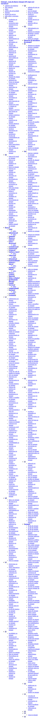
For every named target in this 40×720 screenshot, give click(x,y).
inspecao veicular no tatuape (33, 608)
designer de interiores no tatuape (13, 539)
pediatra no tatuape (34, 281)
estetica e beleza (12, 268)
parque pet (31, 624)
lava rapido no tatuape (32, 107)
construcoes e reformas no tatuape (13, 432)
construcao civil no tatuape (14, 428)
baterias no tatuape (12, 169)
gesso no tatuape (33, 12)
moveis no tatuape (33, 222)
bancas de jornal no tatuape (14, 157)
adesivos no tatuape (12, 36)
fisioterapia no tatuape (13, 650)
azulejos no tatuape (12, 152)
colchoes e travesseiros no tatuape (13, 402)
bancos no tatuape (12, 161)
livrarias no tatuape (31, 119)
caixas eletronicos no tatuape (13, 319)
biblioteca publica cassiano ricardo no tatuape (33, 541)
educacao (12, 255)
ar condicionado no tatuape (14, 91)
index (6, 9)
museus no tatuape (33, 231)
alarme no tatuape (12, 69)
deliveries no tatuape (13, 514)
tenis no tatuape (33, 496)
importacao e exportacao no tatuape (32, 62)
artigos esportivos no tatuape (13, 120)
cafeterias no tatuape (13, 315)
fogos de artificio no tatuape (14, 660)
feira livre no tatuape (32, 597)
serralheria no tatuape (32, 434)
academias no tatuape (13, 20)
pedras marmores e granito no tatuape (34, 284)
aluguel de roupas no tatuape (14, 77)
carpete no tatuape (12, 343)
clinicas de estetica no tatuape (12, 388)
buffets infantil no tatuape (13, 225)
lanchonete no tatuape (32, 91)
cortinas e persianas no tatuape (13, 465)
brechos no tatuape (12, 204)
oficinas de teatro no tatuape (33, 252)
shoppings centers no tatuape (33, 438)
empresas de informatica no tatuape (13, 583)
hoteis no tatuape (33, 38)
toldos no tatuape (33, 514)
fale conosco (9, 7)
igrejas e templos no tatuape (33, 48)
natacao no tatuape (34, 234)
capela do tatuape (33, 546)
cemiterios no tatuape (13, 369)
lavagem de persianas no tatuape (32, 99)
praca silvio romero (31, 630)
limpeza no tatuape (34, 116)
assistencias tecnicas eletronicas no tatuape (13, 129)
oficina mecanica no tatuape (33, 249)
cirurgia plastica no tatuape (14, 384)
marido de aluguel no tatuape (33, 161)
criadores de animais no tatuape (12, 480)
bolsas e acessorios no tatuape (13, 192)
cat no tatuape (32, 550)
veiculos (12, 293)
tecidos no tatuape (33, 479)
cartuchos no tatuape (13, 350)
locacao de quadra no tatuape (33, 122)
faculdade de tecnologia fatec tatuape (33, 593)
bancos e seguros (12, 239)
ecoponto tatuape (33, 581)
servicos (12, 285)
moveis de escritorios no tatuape (32, 218)
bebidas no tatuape (12, 173)
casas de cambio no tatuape (14, 356)
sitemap (7, 12)
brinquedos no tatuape (13, 216)
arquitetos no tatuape (13, 95)
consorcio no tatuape (13, 424)
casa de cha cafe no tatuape (14, 353)
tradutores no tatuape (32, 518)
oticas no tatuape (33, 266)
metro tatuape (32, 614)
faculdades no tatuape (13, 634)
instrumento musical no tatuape (34, 70)
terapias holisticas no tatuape (33, 499)
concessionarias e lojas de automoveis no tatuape (14, 412)
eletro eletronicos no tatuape (14, 568)
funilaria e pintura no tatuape (12, 673)
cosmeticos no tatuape (13, 469)
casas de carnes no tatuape (13, 360)
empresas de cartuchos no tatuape (13, 572)
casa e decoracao (12, 242)
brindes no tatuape (12, 207)
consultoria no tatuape (13, 440)
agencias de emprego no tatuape (12, 52)
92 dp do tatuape (33, 529)
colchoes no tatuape (12, 407)
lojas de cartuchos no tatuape (33, 131)
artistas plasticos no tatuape (14, 124)
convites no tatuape (12, 447)
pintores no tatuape (31, 301)
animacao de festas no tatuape (14, 81)
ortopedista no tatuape (32, 263)
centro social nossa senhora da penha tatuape (34, 562)
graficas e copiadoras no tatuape (32, 16)
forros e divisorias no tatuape (13, 664)
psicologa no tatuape (32, 372)
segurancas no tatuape (32, 428)
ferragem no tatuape (12, 646)
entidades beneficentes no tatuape (13, 602)
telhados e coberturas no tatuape (32, 492)
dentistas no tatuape (12, 518)
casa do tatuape (32, 548)
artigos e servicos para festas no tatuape (14, 111)
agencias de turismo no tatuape (12, 62)
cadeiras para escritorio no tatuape (13, 310)
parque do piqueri (33, 619)
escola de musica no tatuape (14, 610)
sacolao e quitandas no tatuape (32, 413)
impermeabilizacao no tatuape (34, 58)
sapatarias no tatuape (32, 424)
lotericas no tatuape (31, 145)
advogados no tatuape (13, 43)
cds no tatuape (13, 366)
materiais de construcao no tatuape (32, 168)
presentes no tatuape (32, 343)
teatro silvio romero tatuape (32, 663)
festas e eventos (11, 273)
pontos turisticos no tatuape (33, 330)
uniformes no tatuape (32, 689)
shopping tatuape (33, 644)
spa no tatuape (32, 449)
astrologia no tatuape (13, 141)
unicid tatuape (32, 678)
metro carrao (32, 612)
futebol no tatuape (12, 677)
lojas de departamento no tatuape (33, 135)
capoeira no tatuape (12, 339)
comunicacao (13, 246)
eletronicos (12, 259)
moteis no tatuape (33, 212)
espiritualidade (14, 260)
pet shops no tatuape (32, 291)
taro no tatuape (32, 475)
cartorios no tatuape (12, 346)
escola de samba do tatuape (33, 584)
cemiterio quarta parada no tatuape (33, 552)
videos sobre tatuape (32, 681)
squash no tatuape (33, 451)
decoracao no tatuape (13, 502)
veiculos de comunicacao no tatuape (33, 697)
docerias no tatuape (12, 552)
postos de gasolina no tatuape (33, 339)
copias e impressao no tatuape (13, 451)
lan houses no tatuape (32, 95)
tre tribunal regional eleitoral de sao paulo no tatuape (33, 674)
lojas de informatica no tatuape (32, 140)
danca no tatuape (14, 500)
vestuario (12, 295)
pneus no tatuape (33, 318)
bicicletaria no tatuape (13, 180)
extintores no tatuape (13, 629)
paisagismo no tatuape (32, 275)
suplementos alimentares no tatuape (32, 458)
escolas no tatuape (12, 613)
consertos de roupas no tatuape (14, 421)
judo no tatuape (33, 83)
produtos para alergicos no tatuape (32, 355)
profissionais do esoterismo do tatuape (33, 364)
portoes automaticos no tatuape (32, 335)
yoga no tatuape (33, 715)
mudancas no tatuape (32, 225)
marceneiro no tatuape (32, 157)
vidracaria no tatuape (32, 708)
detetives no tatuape (12, 544)
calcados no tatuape (12, 327)
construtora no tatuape (13, 436)
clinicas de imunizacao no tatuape (13, 394)
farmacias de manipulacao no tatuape (14, 638)
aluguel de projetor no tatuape (12, 73)
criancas (12, 250)
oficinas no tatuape (34, 255)
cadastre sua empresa (11, 5)
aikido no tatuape (14, 66)
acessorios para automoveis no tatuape (13, 24)
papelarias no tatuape (32, 278)
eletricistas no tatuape (13, 565)
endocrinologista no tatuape (14, 594)
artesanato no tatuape (13, 98)
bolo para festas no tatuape (13, 188)
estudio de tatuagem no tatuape (12, 617)
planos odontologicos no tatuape (33, 314)
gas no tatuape (32, 11)
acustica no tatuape (12, 32)
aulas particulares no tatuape (14, 145)
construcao (13, 248)
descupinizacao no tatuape (13, 532)
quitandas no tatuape (32, 384)
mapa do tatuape (33, 611)
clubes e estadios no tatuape (14, 398)
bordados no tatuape (12, 197)
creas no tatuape (33, 576)
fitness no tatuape (14, 652)
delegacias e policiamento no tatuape (14, 510)
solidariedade (13, 288)
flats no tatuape (13, 654)
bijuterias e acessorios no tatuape (13, 184)
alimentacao (13, 233)
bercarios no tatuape (12, 176)
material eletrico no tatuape (33, 173)
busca (7, 227)
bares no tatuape (14, 167)
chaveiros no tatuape (13, 377)
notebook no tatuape (32, 237)
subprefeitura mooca (32, 651)
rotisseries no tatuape (32, 407)
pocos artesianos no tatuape (33, 320)
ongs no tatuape (33, 260)
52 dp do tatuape (33, 527)
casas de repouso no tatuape (14, 363)
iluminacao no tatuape (32, 51)
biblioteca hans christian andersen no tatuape (33, 536)
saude (11, 283)
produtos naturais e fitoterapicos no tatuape (33, 350)
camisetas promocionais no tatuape (14, 335)
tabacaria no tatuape (32, 464)
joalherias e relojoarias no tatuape (32, 80)
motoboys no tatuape (32, 214)
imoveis (11, 276)
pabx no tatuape (33, 269)
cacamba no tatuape (12, 303)
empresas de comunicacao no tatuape (14, 577)
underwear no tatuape (32, 686)
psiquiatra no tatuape (32, 376)
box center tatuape (33, 545)
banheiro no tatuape (12, 164)
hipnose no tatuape (34, 31)
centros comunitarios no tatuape (33, 557)
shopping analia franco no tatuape (33, 634)
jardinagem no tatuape (32, 76)
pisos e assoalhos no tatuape (33, 304)
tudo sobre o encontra (11, 16)
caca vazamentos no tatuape (14, 306)
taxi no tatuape (32, 477)
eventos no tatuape (12, 625)
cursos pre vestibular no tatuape (13, 494)
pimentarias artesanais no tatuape (32, 297)
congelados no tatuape (13, 417)
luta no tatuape (32, 149)
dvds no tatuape (13, 560)
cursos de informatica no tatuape (13, 486)
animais (11, 236)
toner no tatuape (33, 515)
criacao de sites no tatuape (13, 476)
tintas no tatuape (33, 512)
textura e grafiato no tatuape (33, 509)
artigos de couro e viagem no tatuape (14, 106)
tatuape (27, 524)
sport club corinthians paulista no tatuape (34, 647)
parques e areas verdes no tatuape (33, 627)
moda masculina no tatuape (33, 200)
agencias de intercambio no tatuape (13, 57)
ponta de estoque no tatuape (33, 327)
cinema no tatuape (33, 566)
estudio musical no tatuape (13, 622)
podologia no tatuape (32, 324)
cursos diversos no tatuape (13, 490)
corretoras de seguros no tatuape (13, 459)
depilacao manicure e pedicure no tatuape (12, 523)
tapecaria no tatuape (32, 467)
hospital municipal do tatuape (34, 603)
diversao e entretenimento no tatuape (13, 548)
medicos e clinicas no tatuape (33, 176)
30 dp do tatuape (33, 526)
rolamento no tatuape (32, 403)
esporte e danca (12, 263)
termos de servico (10, 14)
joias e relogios (14, 278)
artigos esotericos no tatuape (14, 115)
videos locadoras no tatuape (33, 705)
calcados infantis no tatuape (14, 324)
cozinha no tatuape (12, 473)
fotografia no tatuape (13, 669)
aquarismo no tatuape (13, 84)
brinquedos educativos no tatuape (13, 212)
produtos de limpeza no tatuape (34, 346)
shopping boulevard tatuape (33, 637)
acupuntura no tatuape (13, 29)
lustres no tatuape (33, 148)
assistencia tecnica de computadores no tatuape (14, 136)
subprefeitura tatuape (32, 655)
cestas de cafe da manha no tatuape (14, 372)
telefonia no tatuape (31, 485)
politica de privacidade (12, 11)
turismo (11, 290)
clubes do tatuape (33, 571)
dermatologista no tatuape (13, 528)
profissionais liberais (13, 280)
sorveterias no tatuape (32, 447)
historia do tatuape (33, 600)
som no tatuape (32, 444)
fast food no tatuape (12, 643)
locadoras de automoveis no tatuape (32, 127)
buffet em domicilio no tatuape (13, 220)
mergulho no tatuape (32, 180)
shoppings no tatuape (32, 641)
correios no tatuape (12, 455)
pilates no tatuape (33, 293)
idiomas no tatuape (34, 45)
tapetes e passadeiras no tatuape (32, 472)
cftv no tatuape (13, 375)
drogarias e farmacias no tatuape (13, 557)
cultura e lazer (14, 252)
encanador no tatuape (13, 591)
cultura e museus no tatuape (33, 578)
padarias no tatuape (31, 271)
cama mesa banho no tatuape (14, 330)
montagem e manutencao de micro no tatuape (33, 208)
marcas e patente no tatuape (33, 154)
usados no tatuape (33, 692)
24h (10, 229)
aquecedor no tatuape (13, 88)
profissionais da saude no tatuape (33, 360)
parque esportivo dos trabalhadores (33, 622)
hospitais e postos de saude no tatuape (33, 35)
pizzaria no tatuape (34, 307)
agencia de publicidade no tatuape (13, 47)
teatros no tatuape (33, 666)
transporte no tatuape (32, 521)
